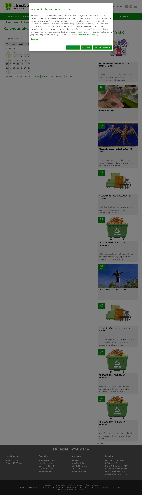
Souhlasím (86, 47)
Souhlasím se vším (102, 47)
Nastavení (34, 39)
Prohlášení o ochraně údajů (87, 35)
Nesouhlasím (72, 47)
